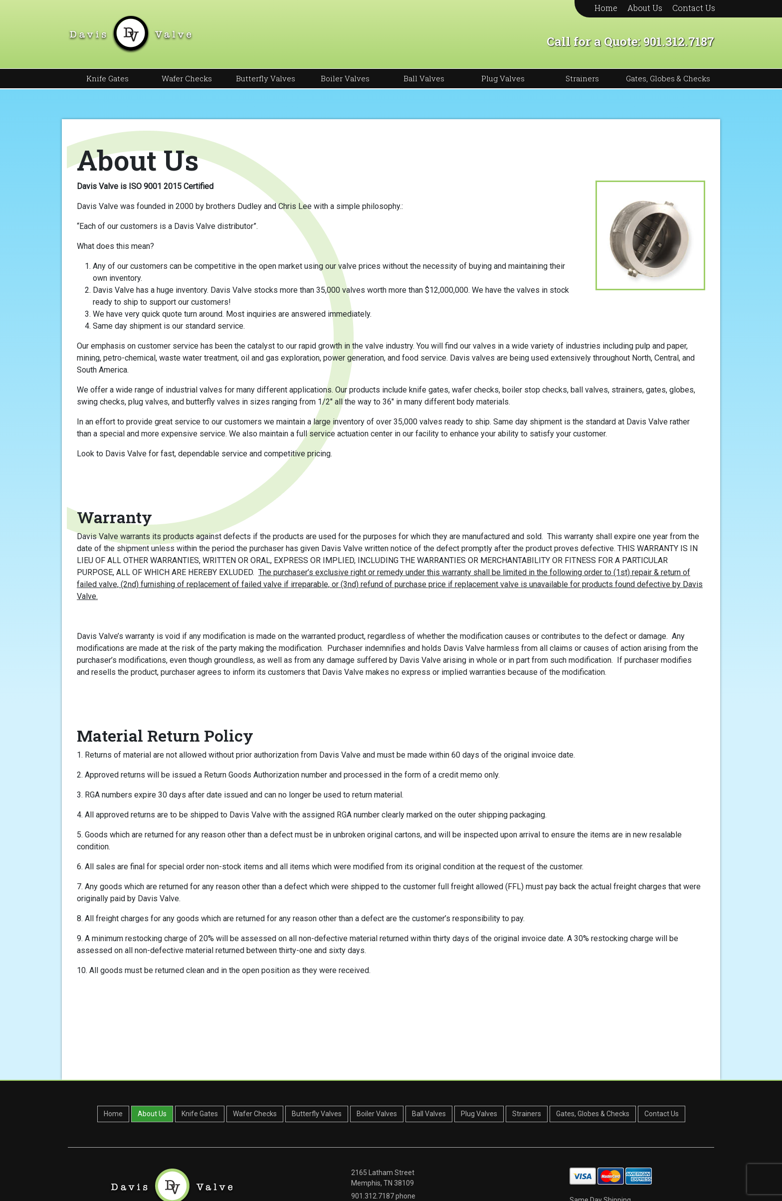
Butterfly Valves (265, 78)
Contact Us (693, 7)
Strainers (582, 78)
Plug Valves (503, 78)
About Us (644, 7)
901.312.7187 (678, 41)
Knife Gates (107, 78)
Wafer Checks (187, 78)
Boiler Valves (345, 78)
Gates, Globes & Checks (668, 78)
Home (605, 7)
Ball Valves (423, 78)
